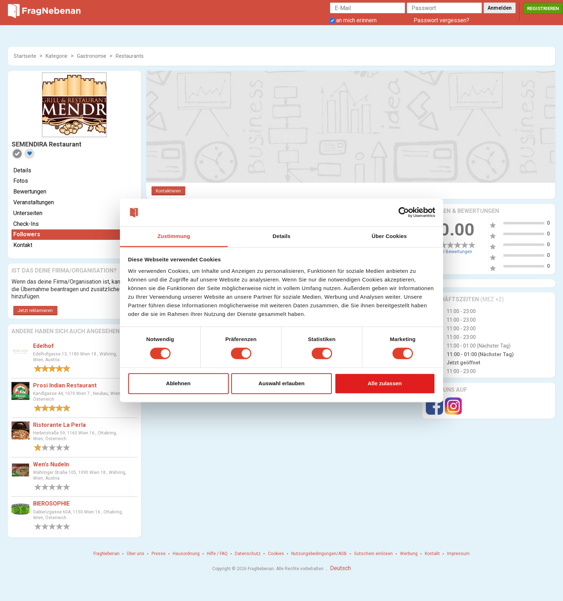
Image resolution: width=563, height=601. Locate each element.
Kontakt (22, 245)
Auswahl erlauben (281, 383)
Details (22, 170)
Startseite (25, 56)
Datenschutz (248, 553)
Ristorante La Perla (59, 424)
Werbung (409, 553)
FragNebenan (106, 553)
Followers (26, 234)
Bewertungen (29, 191)
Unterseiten (27, 213)
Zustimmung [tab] (174, 236)
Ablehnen (178, 383)
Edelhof (43, 346)
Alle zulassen (385, 383)
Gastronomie (91, 56)
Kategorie (57, 56)
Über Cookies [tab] (389, 236)
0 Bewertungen (457, 251)
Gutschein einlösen (373, 553)
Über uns (135, 553)
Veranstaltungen (33, 202)
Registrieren (543, 8)
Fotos (20, 180)
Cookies (276, 553)
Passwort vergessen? (441, 20)
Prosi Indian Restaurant (65, 385)
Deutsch (340, 568)
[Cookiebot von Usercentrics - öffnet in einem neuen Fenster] (403, 212)
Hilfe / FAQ (217, 553)
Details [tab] (281, 236)
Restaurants (130, 56)
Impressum (458, 553)
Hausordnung (186, 553)
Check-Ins (26, 223)
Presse (159, 553)
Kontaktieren (168, 191)
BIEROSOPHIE (51, 503)
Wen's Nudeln (51, 464)
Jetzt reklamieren (35, 310)
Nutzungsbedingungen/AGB (319, 553)
